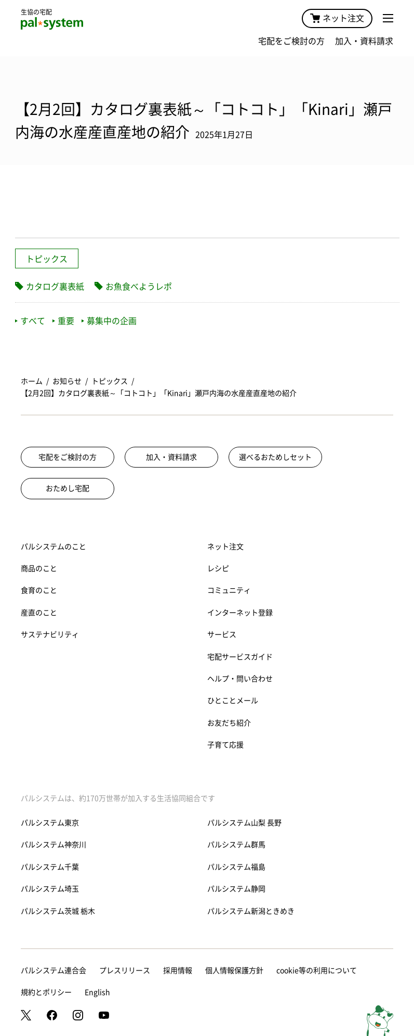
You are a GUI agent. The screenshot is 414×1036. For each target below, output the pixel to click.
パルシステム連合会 (53, 970)
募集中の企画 (109, 321)
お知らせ (67, 381)
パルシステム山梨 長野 (244, 822)
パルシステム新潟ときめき (251, 911)
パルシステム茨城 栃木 (58, 911)
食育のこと (39, 590)
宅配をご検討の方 (291, 41)
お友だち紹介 (229, 723)
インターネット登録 (240, 612)
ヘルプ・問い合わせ (240, 678)
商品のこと (39, 568)
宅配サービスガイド (240, 657)
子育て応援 (225, 744)
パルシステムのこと (53, 546)
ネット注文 (337, 18)
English (97, 992)
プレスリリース (124, 970)
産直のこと (39, 612)
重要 (63, 321)
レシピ (218, 568)
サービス (221, 634)
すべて (30, 321)
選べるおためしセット (275, 457)
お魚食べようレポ (138, 286)
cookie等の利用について (316, 970)
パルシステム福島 (236, 867)
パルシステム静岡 (236, 888)
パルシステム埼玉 (50, 888)
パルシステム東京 (50, 822)
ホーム (32, 381)
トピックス (47, 259)
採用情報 (177, 970)
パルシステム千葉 (50, 867)
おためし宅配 (67, 488)
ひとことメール (232, 700)
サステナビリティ (50, 634)
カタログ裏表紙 (55, 286)
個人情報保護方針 (234, 970)
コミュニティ (229, 590)
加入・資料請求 (364, 41)
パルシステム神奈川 (53, 844)
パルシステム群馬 (236, 844)
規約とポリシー (46, 992)
